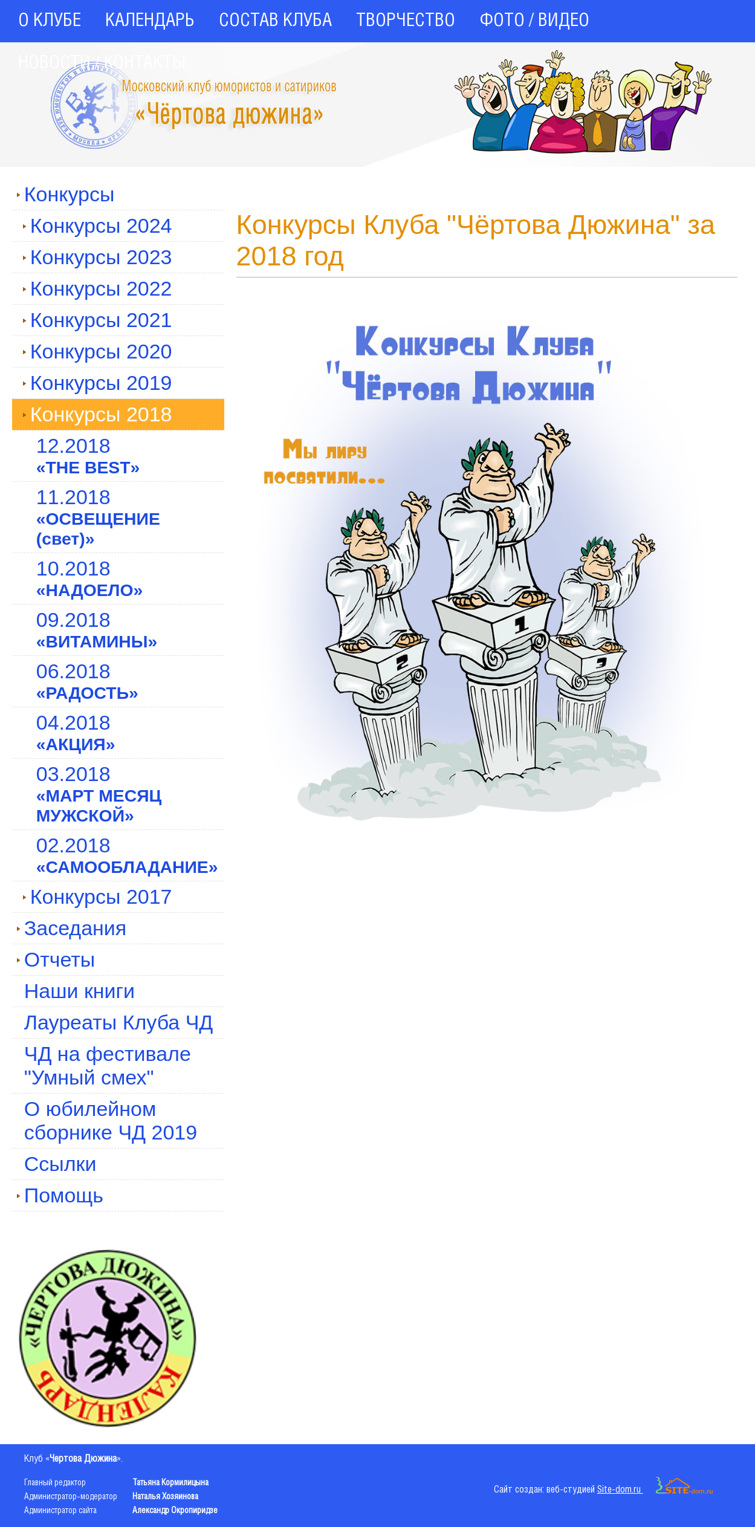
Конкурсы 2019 (97, 382)
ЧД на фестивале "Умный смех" (107, 1065)
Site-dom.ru (655, 1489)
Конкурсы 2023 (97, 256)
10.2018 (89, 578)
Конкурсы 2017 (97, 896)
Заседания (71, 927)
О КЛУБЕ (49, 21)
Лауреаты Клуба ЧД (118, 1022)
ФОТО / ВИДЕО (534, 21)
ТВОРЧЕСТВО (405, 21)
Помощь (59, 1195)
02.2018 (127, 855)
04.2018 (75, 732)
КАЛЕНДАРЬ (150, 21)
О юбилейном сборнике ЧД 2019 (110, 1120)
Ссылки (60, 1163)
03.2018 (99, 793)
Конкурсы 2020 (97, 351)
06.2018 (87, 681)
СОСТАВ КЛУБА (275, 21)
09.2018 (96, 629)
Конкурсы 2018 (97, 414)
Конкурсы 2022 (97, 288)
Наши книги (79, 990)
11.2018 (98, 516)
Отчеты (56, 959)
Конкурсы (65, 194)
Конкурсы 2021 (97, 319)
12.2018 (88, 455)
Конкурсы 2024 (97, 225)
